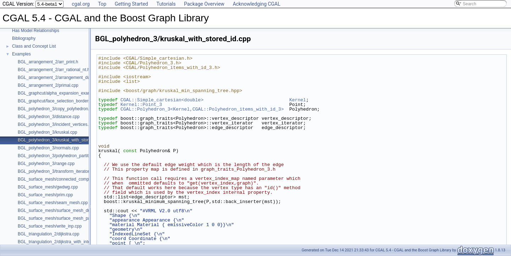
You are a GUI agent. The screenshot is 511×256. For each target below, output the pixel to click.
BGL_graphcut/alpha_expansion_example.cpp (61, 93)
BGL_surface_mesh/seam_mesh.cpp (53, 202)
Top (102, 4)
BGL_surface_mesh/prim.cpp (45, 194)
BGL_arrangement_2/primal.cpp (48, 85)
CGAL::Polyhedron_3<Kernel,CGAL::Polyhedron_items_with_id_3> (202, 109)
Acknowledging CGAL (256, 4)
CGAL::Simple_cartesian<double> (161, 100)
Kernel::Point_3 (141, 104)
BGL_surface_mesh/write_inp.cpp (50, 226)
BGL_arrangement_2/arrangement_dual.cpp (59, 77)
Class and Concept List (34, 46)
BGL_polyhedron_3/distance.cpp (48, 116)
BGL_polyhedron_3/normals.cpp (48, 147)
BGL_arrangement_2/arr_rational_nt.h (54, 69)
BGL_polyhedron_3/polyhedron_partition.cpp (60, 155)
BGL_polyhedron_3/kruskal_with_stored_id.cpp (62, 140)
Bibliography (23, 38)
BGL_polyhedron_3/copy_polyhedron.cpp (57, 108)
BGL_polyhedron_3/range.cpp (46, 163)
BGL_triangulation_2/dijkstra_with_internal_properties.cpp (72, 241)
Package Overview (204, 4)
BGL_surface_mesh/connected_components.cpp (64, 179)
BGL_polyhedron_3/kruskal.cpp (47, 132)
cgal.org (80, 4)
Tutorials (166, 4)
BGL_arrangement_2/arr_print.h (48, 61)
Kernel (297, 100)
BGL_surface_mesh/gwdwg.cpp (48, 187)
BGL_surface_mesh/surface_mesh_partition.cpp (63, 218)
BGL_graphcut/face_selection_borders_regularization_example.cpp (81, 100)
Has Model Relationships (35, 30)
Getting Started (131, 4)
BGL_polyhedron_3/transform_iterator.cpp (57, 171)
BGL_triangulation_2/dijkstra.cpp (48, 233)
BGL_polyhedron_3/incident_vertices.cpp (56, 124)
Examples (21, 54)
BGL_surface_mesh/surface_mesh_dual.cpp (60, 210)
